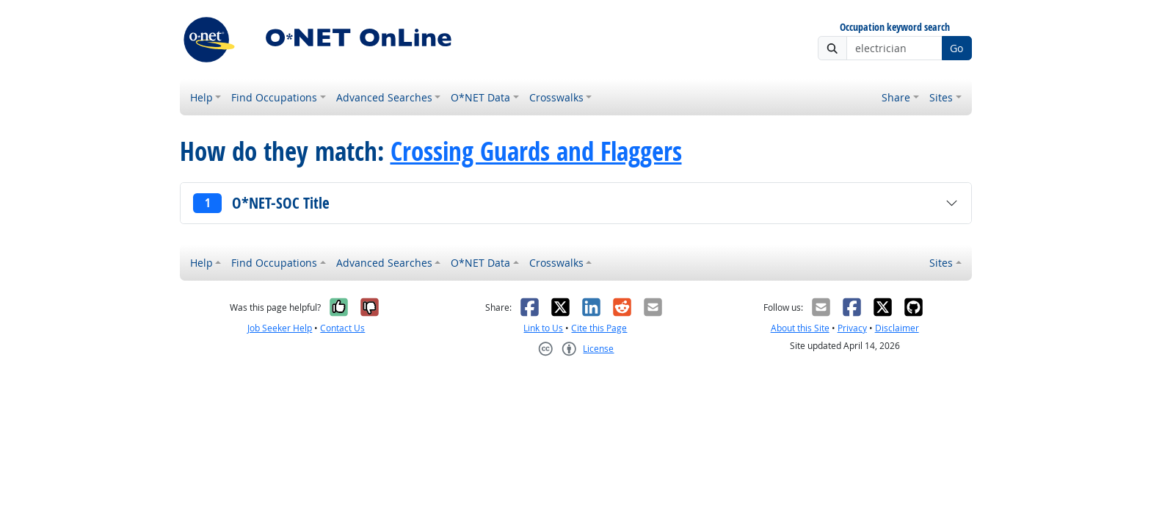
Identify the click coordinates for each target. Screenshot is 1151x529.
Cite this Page (599, 328)
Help (201, 97)
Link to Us (543, 328)
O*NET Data (480, 97)
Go (956, 48)
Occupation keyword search (895, 27)
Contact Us (342, 328)
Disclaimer (897, 328)
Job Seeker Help (279, 328)
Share (896, 97)
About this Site (800, 328)
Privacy (852, 328)
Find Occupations (274, 97)
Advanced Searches (384, 97)
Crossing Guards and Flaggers (536, 151)
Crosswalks (556, 97)
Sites (941, 97)
